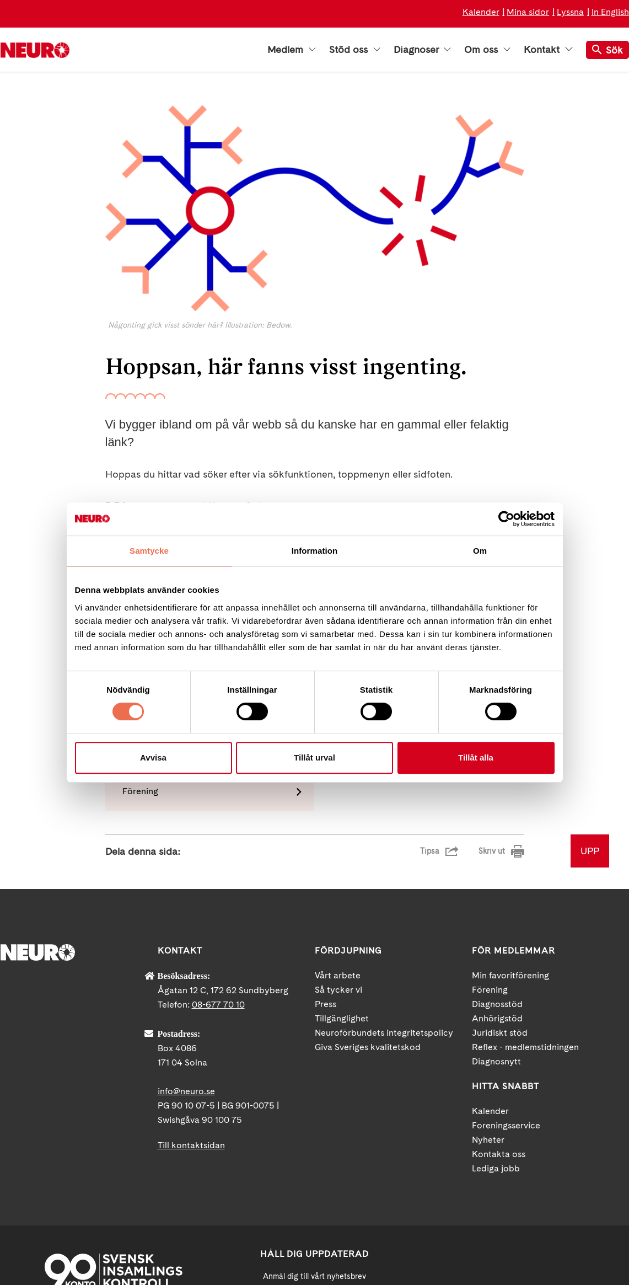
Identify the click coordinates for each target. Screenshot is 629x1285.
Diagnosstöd (497, 872)
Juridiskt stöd (500, 901)
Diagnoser (422, 50)
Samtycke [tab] (149, 550)
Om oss (487, 50)
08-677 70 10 (218, 873)
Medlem (291, 50)
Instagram (571, 1189)
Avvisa (153, 757)
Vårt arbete (338, 843)
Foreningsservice (506, 993)
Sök (607, 50)
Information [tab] (315, 550)
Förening (490, 858)
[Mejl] (315, 1171)
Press (325, 872)
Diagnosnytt (496, 929)
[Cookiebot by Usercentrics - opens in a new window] (506, 519)
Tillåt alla (475, 757)
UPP (589, 719)
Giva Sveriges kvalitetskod (368, 915)
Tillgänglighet (342, 886)
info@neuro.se (186, 959)
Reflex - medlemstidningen (525, 915)
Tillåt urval (314, 757)
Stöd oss (354, 50)
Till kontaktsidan (191, 1013)
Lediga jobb (496, 1036)
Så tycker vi (338, 858)
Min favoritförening (510, 843)
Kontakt (548, 50)
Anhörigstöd (497, 886)
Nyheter (488, 1008)
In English (610, 12)
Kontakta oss (498, 1022)
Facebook (472, 1189)
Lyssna (570, 12)
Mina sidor (528, 12)
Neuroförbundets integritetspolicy (384, 901)
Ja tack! (314, 1251)
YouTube (521, 1189)
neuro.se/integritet (314, 1225)
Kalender (481, 12)
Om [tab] (480, 550)
